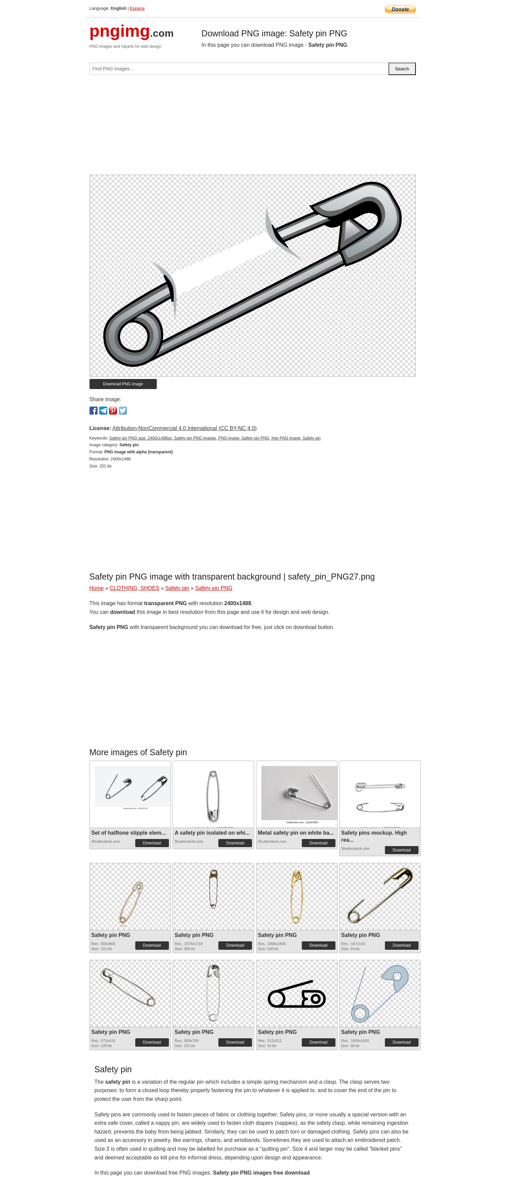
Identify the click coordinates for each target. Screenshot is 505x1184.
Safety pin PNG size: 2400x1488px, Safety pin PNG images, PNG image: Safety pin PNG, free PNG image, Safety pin (215, 438)
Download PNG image (123, 384)
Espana (137, 8)
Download (152, 843)
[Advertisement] (252, 127)
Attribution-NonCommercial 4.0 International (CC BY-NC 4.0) (184, 428)
